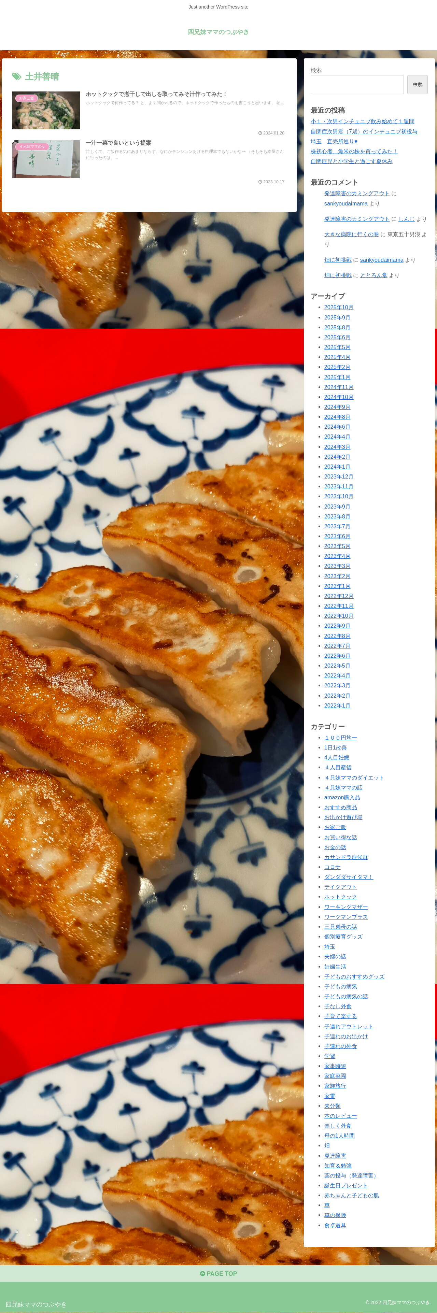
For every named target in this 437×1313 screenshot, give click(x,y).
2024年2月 (337, 457)
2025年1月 (337, 377)
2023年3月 (337, 566)
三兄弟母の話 (340, 927)
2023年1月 (337, 586)
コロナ (332, 867)
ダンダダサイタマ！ (348, 877)
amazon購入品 (342, 797)
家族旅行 (335, 1086)
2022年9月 (337, 626)
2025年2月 (337, 367)
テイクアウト (340, 887)
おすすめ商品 (340, 807)
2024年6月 (337, 427)
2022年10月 (339, 616)
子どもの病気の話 (346, 996)
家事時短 (335, 1066)
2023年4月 (337, 556)
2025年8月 (337, 327)
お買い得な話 (340, 837)
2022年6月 (337, 656)
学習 (329, 1056)
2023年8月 (337, 516)
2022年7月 (337, 646)
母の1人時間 (339, 1135)
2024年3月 (337, 446)
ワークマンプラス (346, 917)
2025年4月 (337, 357)
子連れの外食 (340, 1046)
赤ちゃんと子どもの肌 (351, 1195)
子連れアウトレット (348, 1026)
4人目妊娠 (336, 757)
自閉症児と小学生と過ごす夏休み (352, 161)
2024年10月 (339, 397)
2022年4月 (337, 675)
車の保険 (335, 1215)
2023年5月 (337, 546)
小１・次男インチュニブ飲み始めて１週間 (362, 121)
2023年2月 (337, 576)
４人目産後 (338, 767)
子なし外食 (338, 1006)
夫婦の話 (335, 956)
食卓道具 (335, 1225)
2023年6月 (337, 536)
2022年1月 (337, 705)
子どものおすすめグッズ (354, 976)
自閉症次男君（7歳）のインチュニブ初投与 (364, 131)
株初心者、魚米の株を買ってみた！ (354, 151)
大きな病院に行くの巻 (351, 234)
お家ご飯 (335, 827)
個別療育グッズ (343, 936)
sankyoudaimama (346, 203)
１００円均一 (340, 737)
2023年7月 (337, 526)
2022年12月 (339, 596)
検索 (316, 70)
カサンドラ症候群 (346, 857)
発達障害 (335, 1155)
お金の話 (335, 847)
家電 (329, 1096)
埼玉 (329, 946)
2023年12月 (339, 476)
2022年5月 (337, 665)
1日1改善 (335, 747)
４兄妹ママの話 (343, 787)
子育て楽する (340, 1016)
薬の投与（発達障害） (351, 1175)
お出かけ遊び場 (343, 817)
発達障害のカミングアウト (357, 193)
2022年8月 (337, 635)
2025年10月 (339, 307)
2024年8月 (337, 417)
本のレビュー (340, 1116)
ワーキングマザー (346, 906)
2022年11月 (339, 606)
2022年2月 (337, 695)
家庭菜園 (335, 1076)
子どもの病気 (340, 986)
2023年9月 (337, 506)
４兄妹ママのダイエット (354, 777)
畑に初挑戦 (338, 260)
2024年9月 (337, 407)
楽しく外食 (338, 1126)
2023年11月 (339, 486)
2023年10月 (339, 496)
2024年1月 (337, 466)
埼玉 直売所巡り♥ (334, 141)
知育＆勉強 (338, 1165)
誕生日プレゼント (346, 1185)
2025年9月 (337, 317)
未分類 (332, 1106)
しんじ (406, 219)
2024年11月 (339, 387)
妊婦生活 (335, 966)
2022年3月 (337, 685)
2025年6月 (337, 337)
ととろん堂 (373, 275)
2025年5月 (337, 347)
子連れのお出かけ (346, 1036)
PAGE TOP (218, 1274)
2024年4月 (337, 436)
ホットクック (340, 897)
